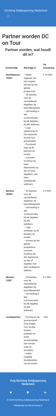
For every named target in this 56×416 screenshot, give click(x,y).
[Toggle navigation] (8, 16)
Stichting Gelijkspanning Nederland (25, 10)
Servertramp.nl (35, 405)
